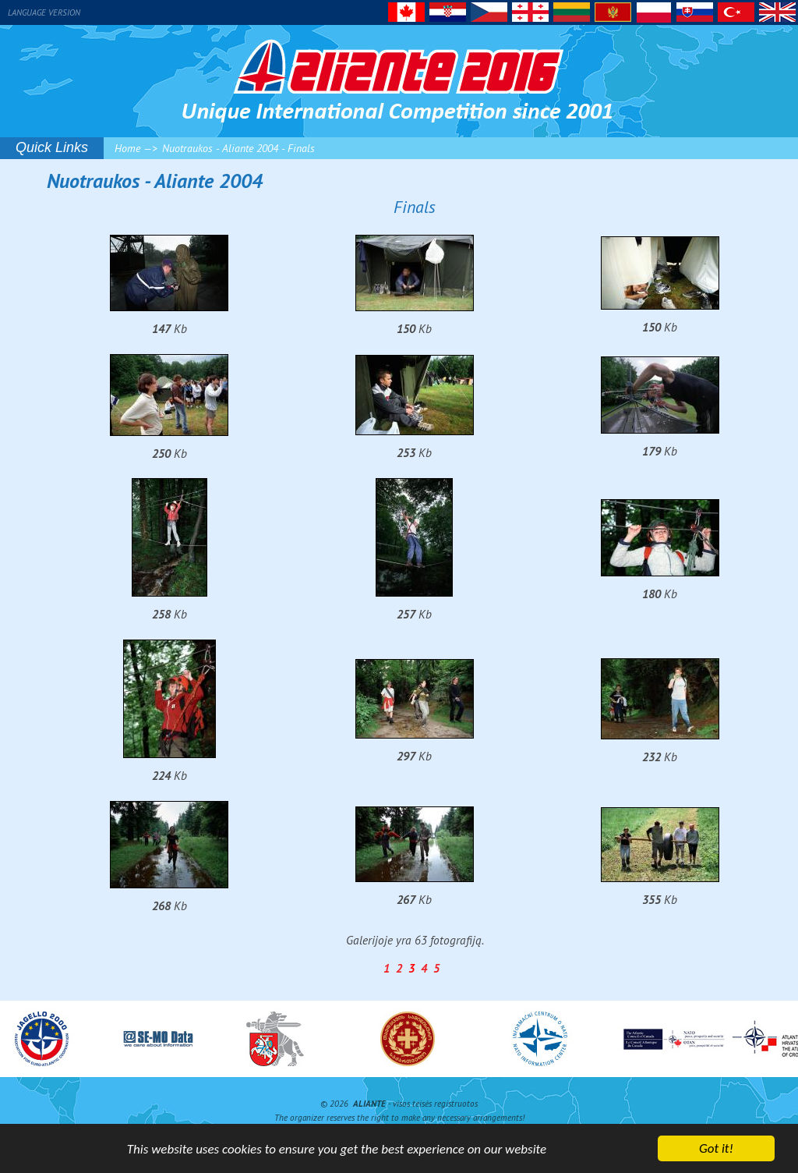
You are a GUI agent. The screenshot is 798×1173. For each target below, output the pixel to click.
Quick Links (52, 147)
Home (127, 148)
